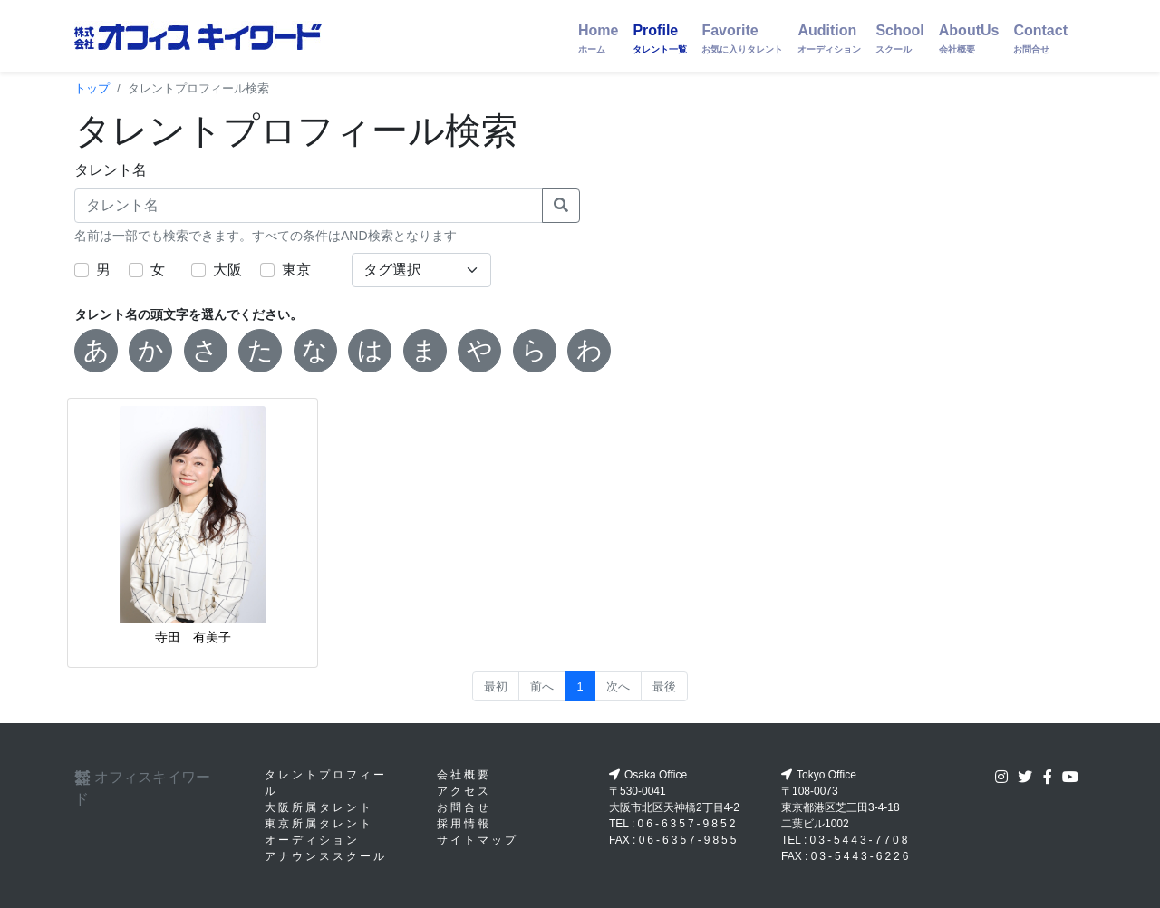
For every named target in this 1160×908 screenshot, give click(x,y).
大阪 (227, 269)
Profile (660, 38)
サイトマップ (477, 840)
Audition (829, 38)
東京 (296, 269)
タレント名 (110, 170)
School (899, 38)
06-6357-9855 (689, 840)
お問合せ (464, 807)
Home (598, 38)
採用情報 (464, 823)
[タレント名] (308, 205)
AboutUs (969, 38)
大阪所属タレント (319, 807)
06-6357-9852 (688, 823)
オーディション (312, 840)
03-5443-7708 (860, 840)
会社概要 (464, 774)
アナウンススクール (326, 856)
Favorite (742, 38)
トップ (92, 88)
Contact (1040, 38)
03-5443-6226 (861, 856)
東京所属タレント (319, 823)
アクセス (464, 791)
